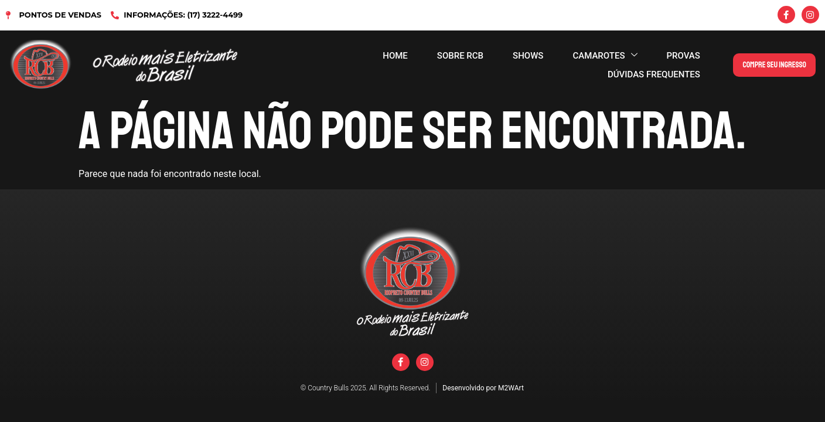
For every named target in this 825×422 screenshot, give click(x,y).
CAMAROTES (604, 55)
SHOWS (528, 55)
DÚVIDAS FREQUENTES (654, 74)
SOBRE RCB (460, 55)
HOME (395, 55)
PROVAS (683, 55)
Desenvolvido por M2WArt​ (483, 388)
